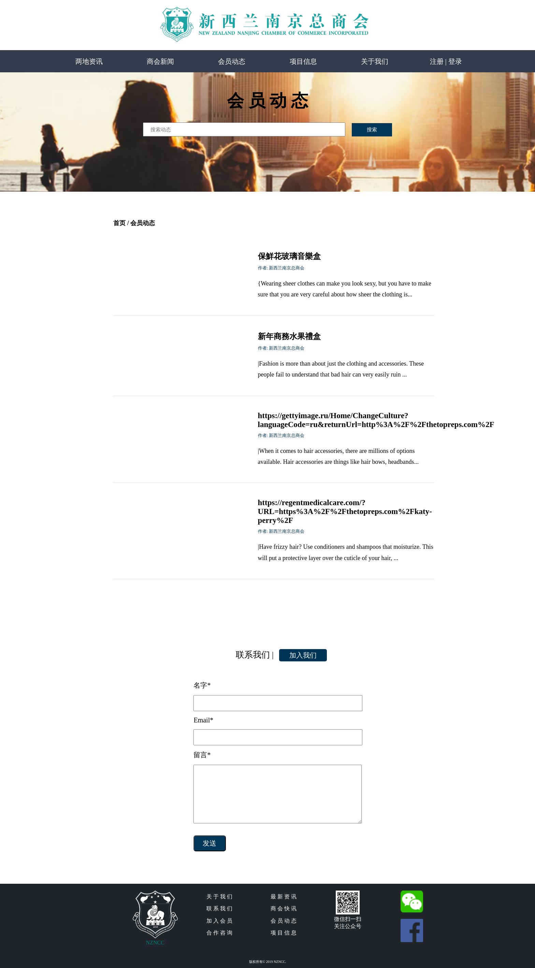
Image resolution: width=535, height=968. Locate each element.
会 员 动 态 (284, 921)
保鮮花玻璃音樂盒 (289, 256)
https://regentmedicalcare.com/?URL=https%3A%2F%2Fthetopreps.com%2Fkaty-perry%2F (345, 511)
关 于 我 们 (219, 896)
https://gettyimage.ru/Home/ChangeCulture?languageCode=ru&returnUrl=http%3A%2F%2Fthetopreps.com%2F (376, 420)
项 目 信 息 (284, 933)
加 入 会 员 (219, 921)
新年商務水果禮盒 (289, 336)
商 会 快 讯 (284, 908)
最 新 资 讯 (284, 896)
